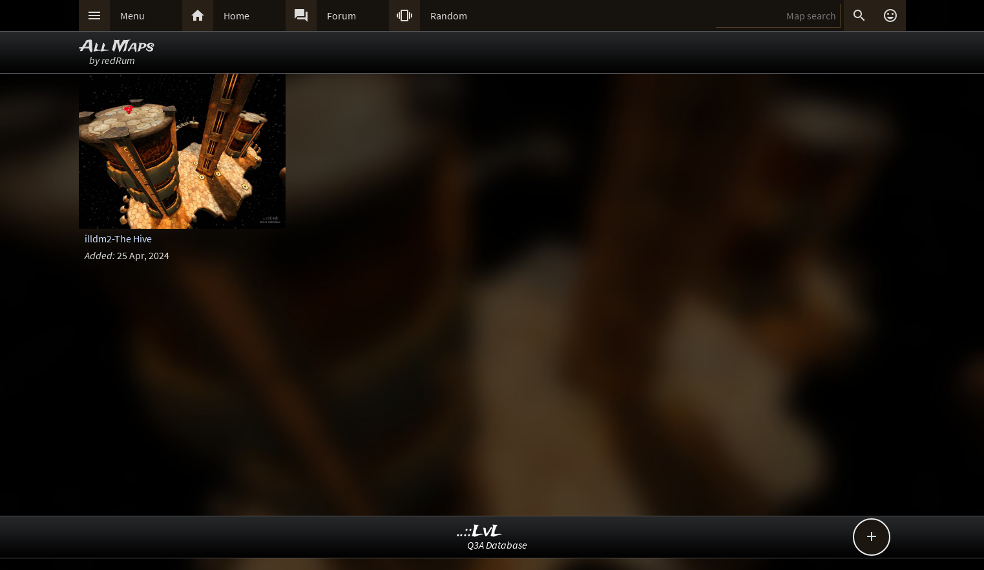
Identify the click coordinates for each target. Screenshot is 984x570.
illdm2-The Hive (118, 238)
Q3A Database (497, 544)
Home (236, 15)
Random (448, 15)
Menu (132, 15)
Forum (341, 15)
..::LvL (479, 531)
